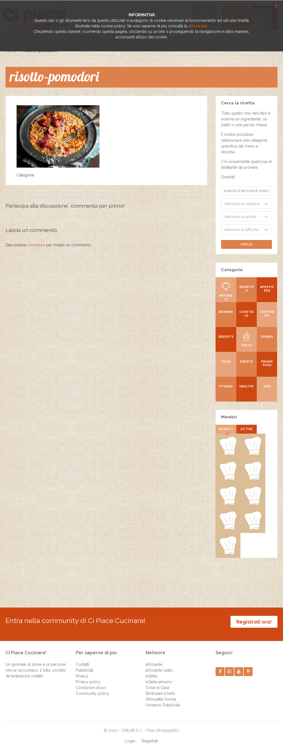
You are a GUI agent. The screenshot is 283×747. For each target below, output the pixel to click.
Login (130, 735)
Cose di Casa (157, 682)
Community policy (92, 688)
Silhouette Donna (161, 694)
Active (246, 429)
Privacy (82, 671)
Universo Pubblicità (163, 700)
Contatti (82, 659)
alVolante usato (159, 665)
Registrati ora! (254, 622)
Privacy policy (88, 676)
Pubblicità (84, 665)
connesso (36, 245)
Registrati (150, 735)
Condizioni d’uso (91, 682)
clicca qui (197, 26)
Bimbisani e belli (160, 688)
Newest (226, 429)
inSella (151, 671)
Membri (229, 417)
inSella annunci (159, 676)
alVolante (154, 659)
